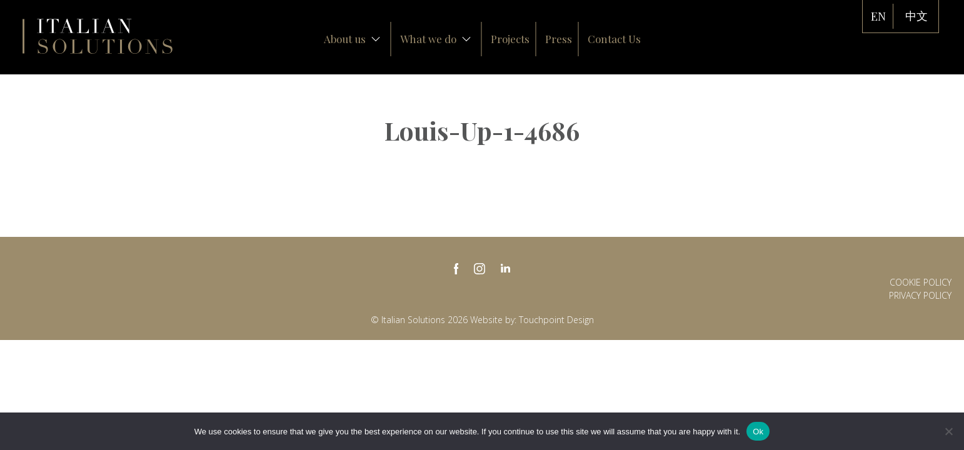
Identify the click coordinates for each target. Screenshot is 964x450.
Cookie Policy (920, 282)
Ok (758, 431)
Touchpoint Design (556, 320)
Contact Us (614, 39)
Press (558, 39)
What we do (435, 39)
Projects (510, 39)
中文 (916, 16)
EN (878, 16)
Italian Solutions (98, 36)
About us (352, 39)
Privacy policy (920, 295)
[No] (948, 431)
